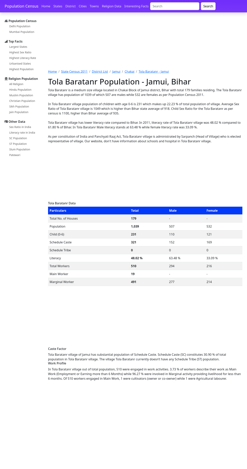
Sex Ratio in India (20, 127)
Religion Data (111, 6)
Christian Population (22, 101)
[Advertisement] (145, 43)
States (57, 6)
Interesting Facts (136, 6)
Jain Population (18, 112)
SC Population (18, 138)
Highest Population (21, 69)
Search (208, 6)
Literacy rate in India (22, 132)
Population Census (21, 6)
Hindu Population (20, 89)
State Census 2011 (74, 71)
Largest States (18, 47)
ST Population (18, 144)
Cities (83, 6)
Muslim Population (21, 95)
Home (45, 6)
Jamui (116, 71)
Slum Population (19, 149)
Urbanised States (20, 63)
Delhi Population (19, 26)
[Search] (174, 6)
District (70, 6)
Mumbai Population (21, 32)
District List (100, 71)
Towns (94, 6)
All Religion (16, 84)
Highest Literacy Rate (22, 58)
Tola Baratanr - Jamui (154, 71)
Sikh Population (19, 106)
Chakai (129, 71)
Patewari (14, 155)
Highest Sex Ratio (20, 52)
